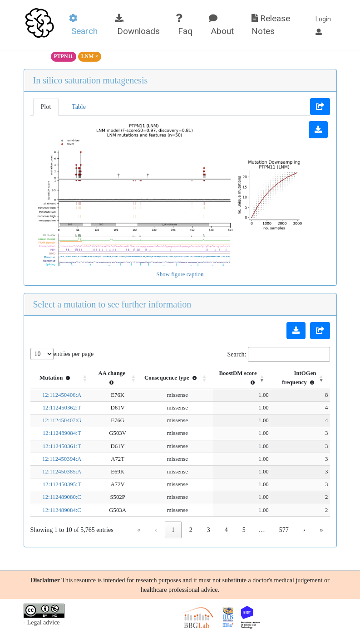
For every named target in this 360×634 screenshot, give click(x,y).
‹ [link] (156, 530)
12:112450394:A (54, 459)
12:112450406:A (54, 395)
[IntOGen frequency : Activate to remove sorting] (294, 378)
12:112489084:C (54, 510)
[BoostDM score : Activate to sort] (227, 378)
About (221, 25)
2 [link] (190, 530)
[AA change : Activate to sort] (103, 378)
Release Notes (271, 25)
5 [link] (244, 530)
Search (83, 25)
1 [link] (173, 530)
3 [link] (208, 530)
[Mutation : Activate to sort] (54, 378)
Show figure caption (180, 274)
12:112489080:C (54, 497)
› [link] (304, 530)
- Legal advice (42, 622)
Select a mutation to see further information (112, 304)
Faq (184, 25)
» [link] (321, 530)
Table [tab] (79, 106)
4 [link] (226, 530)
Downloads (137, 25)
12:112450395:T (54, 484)
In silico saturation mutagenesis (90, 80)
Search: (237, 354)
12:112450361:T (54, 446)
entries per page (74, 354)
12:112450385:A (54, 471)
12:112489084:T (54, 433)
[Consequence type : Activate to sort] (163, 378)
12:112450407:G (54, 420)
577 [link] (284, 530)
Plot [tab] (46, 106)
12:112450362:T (54, 408)
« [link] (138, 530)
